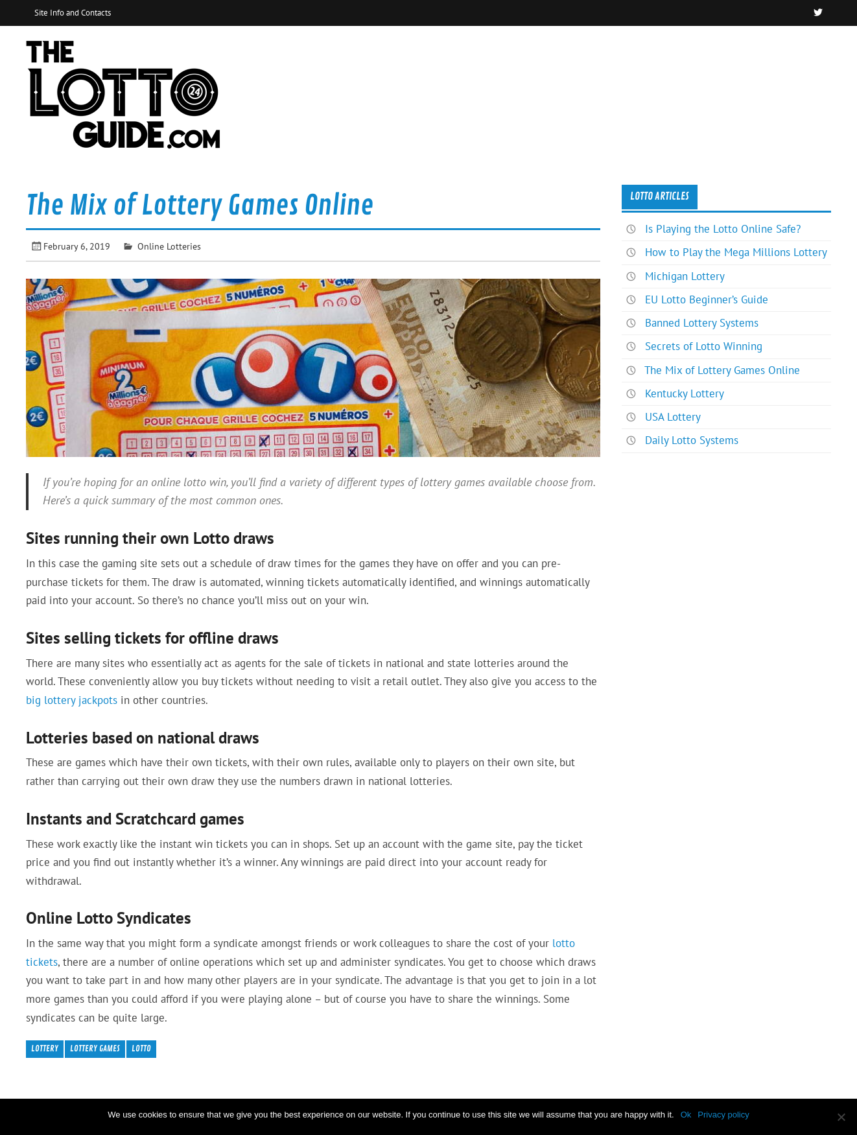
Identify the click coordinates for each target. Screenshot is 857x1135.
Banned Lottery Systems (701, 323)
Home (705, 54)
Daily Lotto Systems (691, 440)
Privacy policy (723, 1114)
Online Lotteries (169, 246)
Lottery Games (95, 1048)
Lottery (44, 1048)
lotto (141, 1048)
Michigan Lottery (685, 276)
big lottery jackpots (71, 700)
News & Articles (781, 54)
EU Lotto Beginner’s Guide (706, 299)
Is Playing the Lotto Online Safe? (723, 229)
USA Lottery (673, 417)
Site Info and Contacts (72, 12)
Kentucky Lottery (684, 393)
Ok (686, 1114)
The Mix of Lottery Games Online (722, 370)
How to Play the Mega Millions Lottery (736, 252)
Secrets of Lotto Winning (703, 346)
